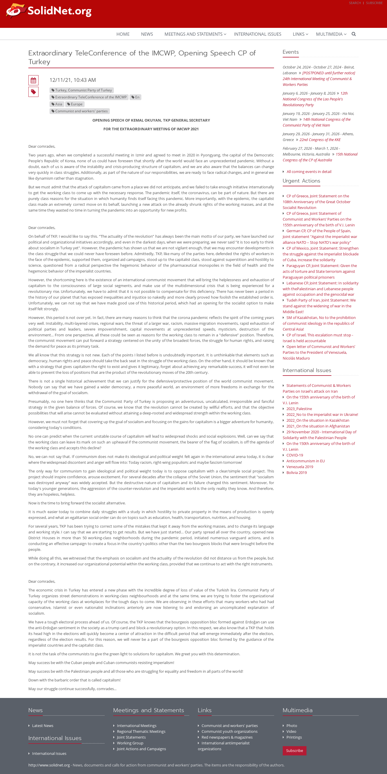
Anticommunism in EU (304, 460)
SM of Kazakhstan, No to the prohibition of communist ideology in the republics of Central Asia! (319, 323)
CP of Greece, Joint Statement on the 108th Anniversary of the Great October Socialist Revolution (317, 201)
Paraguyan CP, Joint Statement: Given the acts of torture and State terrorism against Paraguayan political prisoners (320, 271)
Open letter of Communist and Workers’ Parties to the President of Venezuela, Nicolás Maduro (319, 352)
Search (355, 3)
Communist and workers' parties (228, 725)
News (147, 34)
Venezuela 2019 (298, 466)
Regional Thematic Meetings (139, 731)
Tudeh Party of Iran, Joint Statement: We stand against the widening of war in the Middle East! (319, 305)
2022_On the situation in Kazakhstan (316, 420)
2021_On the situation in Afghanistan (316, 426)
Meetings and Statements (193, 34)
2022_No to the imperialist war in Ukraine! (320, 414)
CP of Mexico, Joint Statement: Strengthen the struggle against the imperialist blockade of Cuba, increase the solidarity (321, 254)
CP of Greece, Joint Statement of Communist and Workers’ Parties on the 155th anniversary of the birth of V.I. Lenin (319, 219)
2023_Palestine (297, 408)
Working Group (128, 743)
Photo (290, 725)
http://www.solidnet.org (49, 765)
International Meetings (134, 725)
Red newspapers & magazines (225, 737)
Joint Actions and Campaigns (139, 748)
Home (122, 34)
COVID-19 (293, 455)
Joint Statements (129, 737)
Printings (292, 737)
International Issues (257, 34)
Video (289, 731)
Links (298, 34)
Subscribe (374, 3)
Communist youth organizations (228, 731)
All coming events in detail (309, 171)
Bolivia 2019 (295, 472)
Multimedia (329, 34)
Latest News (40, 725)
